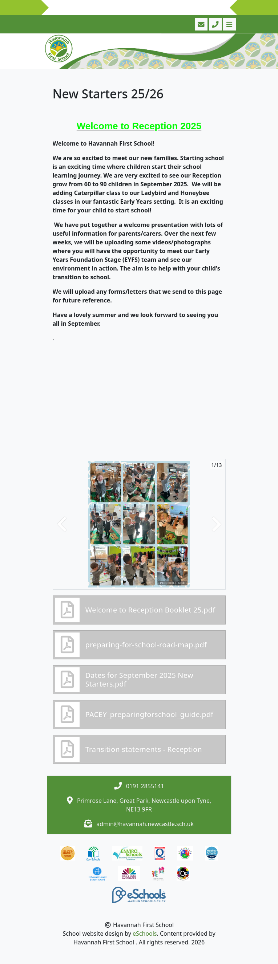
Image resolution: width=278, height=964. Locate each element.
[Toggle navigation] (229, 24)
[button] (62, 524)
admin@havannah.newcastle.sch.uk (145, 824)
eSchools (145, 933)
